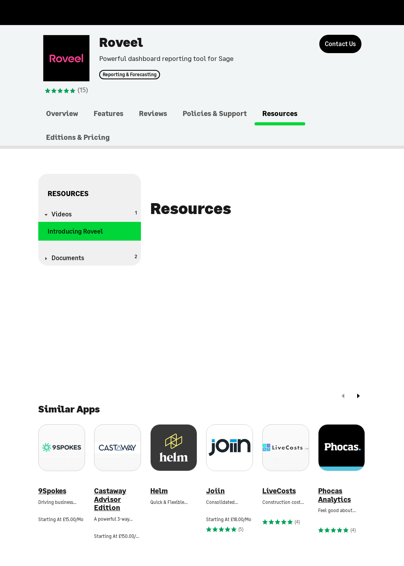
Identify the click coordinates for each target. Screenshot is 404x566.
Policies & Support (215, 113)
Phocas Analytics (334, 495)
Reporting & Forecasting (130, 74)
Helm (159, 491)
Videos (94, 213)
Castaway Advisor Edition (110, 499)
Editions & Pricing (78, 137)
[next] (358, 396)
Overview (62, 113)
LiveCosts (279, 491)
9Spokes (52, 491)
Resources (279, 113)
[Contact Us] (340, 44)
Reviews (153, 113)
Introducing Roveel (75, 231)
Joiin (215, 491)
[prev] (343, 396)
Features (108, 113)
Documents (94, 257)
